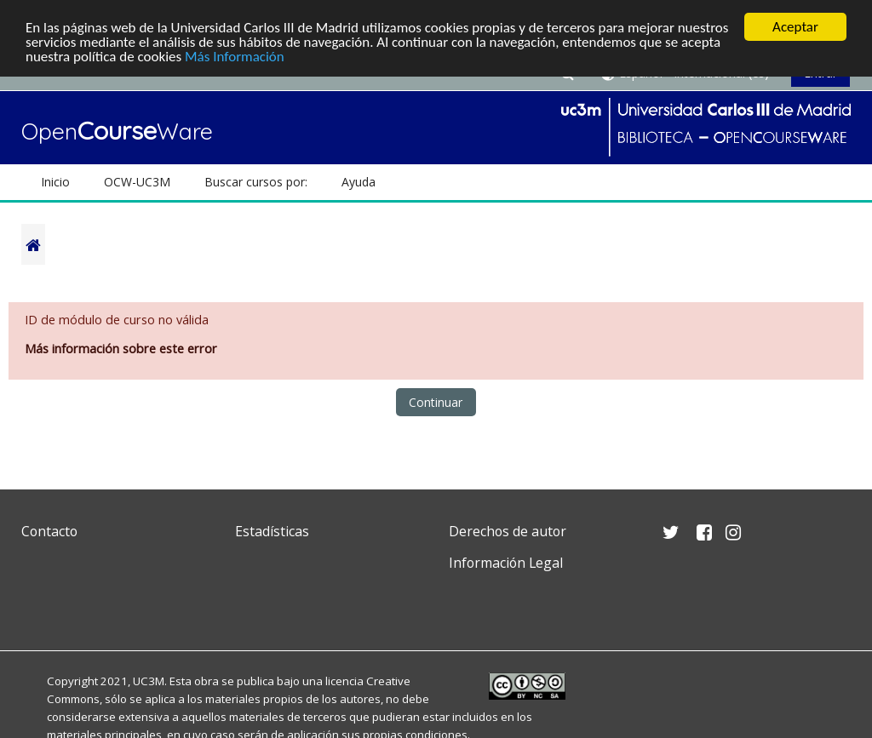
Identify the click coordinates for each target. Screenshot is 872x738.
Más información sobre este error (121, 348)
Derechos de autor (507, 531)
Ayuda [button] (358, 182)
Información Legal (506, 562)
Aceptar (795, 27)
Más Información (234, 57)
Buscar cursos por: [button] (255, 182)
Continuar (435, 402)
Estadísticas (272, 531)
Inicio (55, 182)
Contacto (49, 531)
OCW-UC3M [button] (137, 182)
